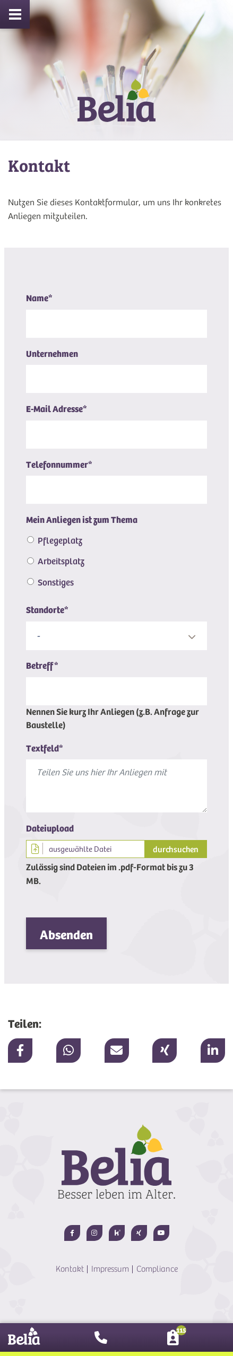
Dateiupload (50, 828)
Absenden (66, 935)
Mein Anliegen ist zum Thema (81, 520)
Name (39, 298)
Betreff (42, 665)
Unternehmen (52, 354)
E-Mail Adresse (56, 409)
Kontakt (70, 1269)
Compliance (157, 1269)
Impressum (110, 1269)
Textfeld (44, 748)
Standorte (47, 610)
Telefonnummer (59, 464)
